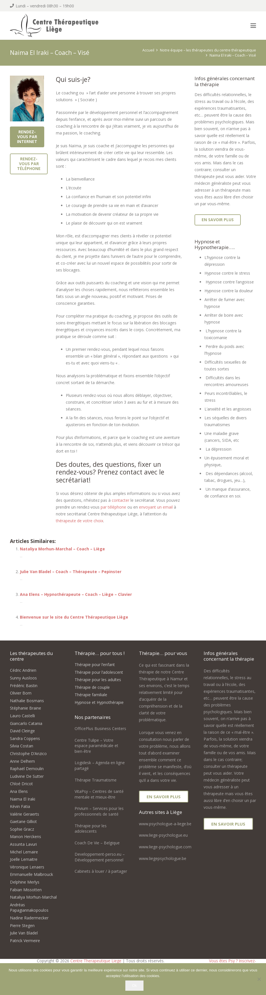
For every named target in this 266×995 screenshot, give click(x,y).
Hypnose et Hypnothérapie (99, 702)
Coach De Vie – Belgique (97, 842)
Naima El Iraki (22, 799)
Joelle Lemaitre (23, 859)
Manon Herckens (25, 836)
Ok (134, 985)
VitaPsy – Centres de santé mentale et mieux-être (99, 794)
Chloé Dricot (21, 783)
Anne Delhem (22, 761)
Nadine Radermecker (29, 918)
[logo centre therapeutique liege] (60, 26)
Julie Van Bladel (24, 933)
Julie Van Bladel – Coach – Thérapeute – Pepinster (70, 571)
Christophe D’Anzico (28, 753)
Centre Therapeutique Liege (95, 960)
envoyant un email (156, 507)
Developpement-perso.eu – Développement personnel (100, 857)
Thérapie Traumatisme (96, 780)
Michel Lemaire (24, 852)
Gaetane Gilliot (23, 821)
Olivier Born (20, 693)
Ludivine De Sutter (27, 776)
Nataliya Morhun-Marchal (33, 897)
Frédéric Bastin (23, 685)
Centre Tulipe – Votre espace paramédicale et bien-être (96, 745)
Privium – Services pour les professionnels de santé (99, 811)
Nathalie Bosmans (27, 700)
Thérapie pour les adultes (98, 679)
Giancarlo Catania (26, 723)
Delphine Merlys (24, 882)
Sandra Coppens (25, 738)
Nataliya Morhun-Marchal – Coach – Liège (62, 549)
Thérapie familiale (91, 694)
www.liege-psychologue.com (165, 846)
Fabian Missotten (26, 889)
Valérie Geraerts (24, 814)
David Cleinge (22, 730)
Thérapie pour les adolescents (91, 828)
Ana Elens (19, 791)
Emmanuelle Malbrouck (31, 874)
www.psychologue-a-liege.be (165, 823)
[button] (253, 25)
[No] (259, 979)
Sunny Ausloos (23, 678)
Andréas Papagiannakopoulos (29, 907)
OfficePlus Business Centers (100, 728)
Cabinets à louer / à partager (101, 871)
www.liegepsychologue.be (162, 858)
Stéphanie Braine (25, 708)
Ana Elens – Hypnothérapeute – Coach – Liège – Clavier (76, 594)
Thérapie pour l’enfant (95, 664)
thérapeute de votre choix (79, 520)
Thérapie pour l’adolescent (99, 672)
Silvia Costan (21, 746)
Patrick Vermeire (25, 940)
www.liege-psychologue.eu (163, 835)
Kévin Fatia (20, 806)
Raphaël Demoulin (27, 768)
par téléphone (113, 507)
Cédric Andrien (23, 670)
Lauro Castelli (22, 715)
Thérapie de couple (92, 687)
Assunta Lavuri (23, 844)
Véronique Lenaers (27, 867)
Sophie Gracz (22, 829)
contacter (120, 500)
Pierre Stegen (22, 925)
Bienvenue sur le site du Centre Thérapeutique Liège (74, 617)
